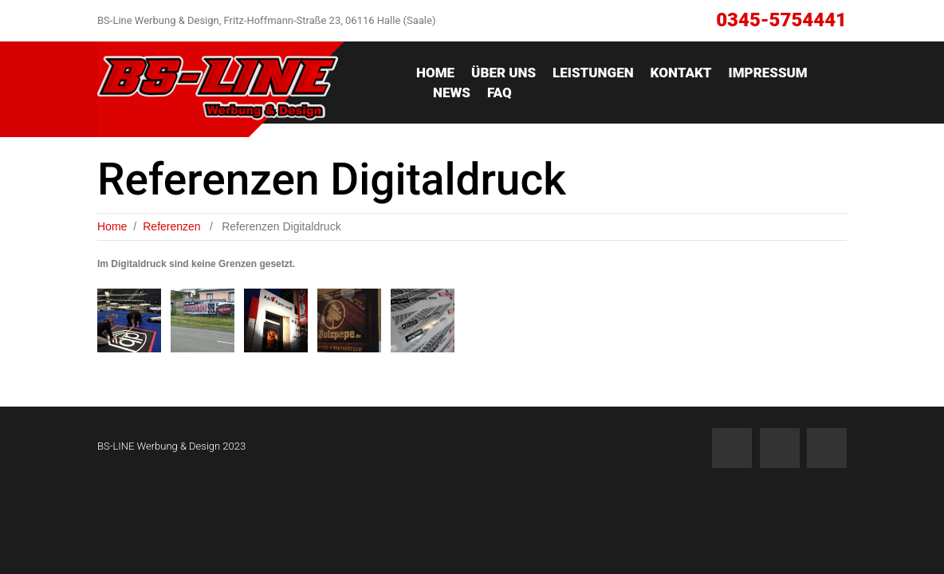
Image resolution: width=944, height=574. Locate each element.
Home (435, 73)
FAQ (499, 92)
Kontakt (681, 73)
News (451, 92)
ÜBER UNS (503, 73)
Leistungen (593, 73)
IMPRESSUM (768, 73)
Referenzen (171, 226)
